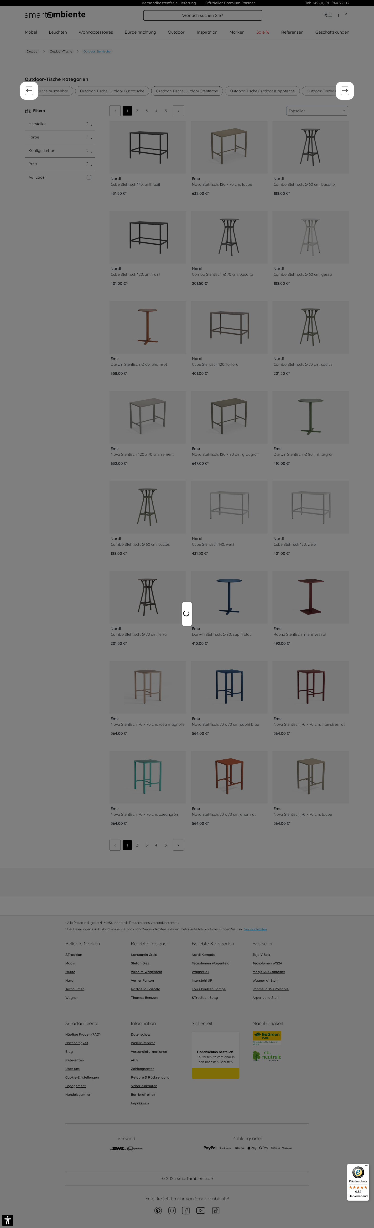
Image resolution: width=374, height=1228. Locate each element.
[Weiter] (345, 90)
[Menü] (366, 1167)
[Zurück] (29, 90)
